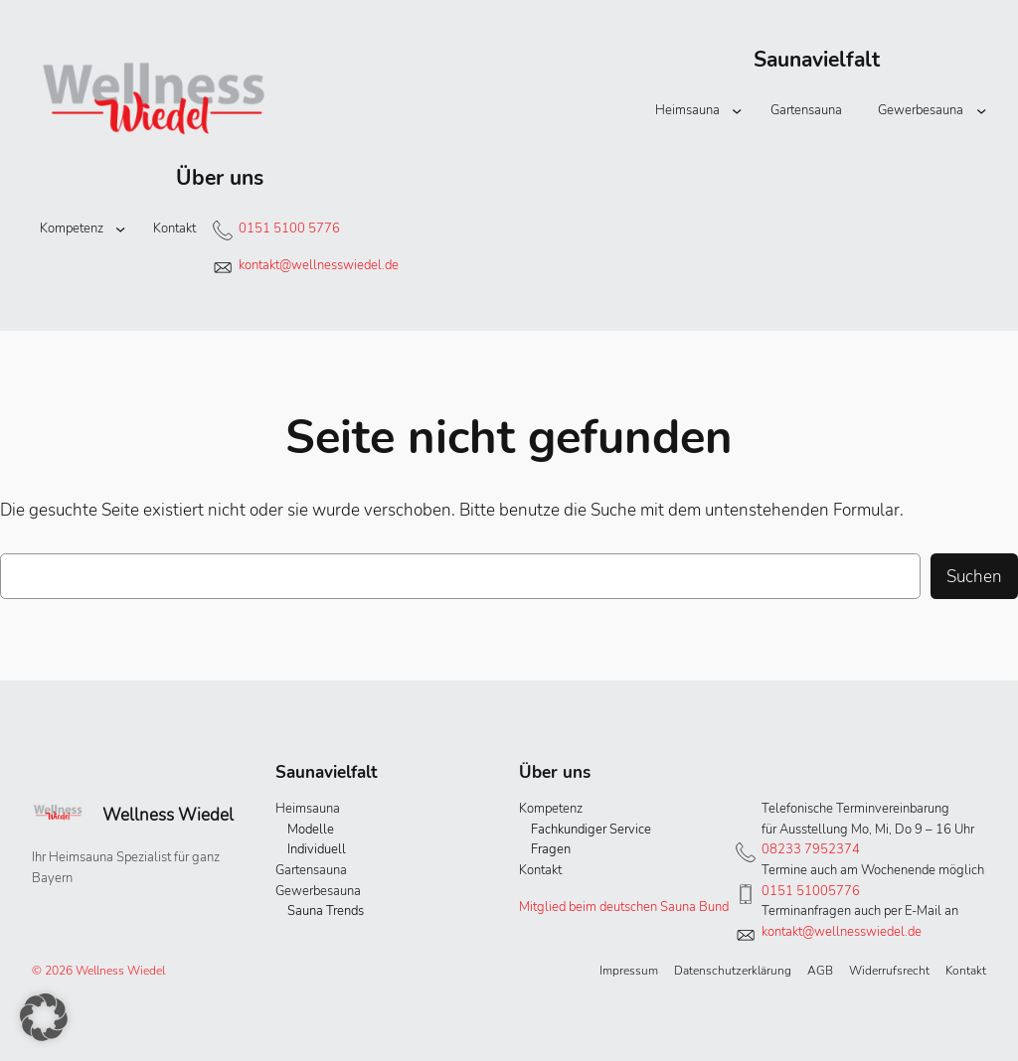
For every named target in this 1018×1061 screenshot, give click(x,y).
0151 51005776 (811, 891)
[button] (43, 1017)
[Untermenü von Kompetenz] (120, 228)
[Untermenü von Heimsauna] (737, 110)
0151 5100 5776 (289, 228)
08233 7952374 (811, 849)
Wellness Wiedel (168, 815)
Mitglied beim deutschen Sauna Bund (624, 907)
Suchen (974, 576)
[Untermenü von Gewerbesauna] (981, 110)
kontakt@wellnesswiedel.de (319, 265)
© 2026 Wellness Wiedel (98, 971)
